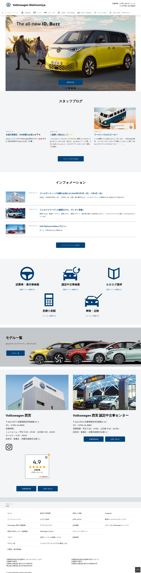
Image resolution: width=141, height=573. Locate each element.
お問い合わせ (47, 489)
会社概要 (76, 525)
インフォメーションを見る (70, 245)
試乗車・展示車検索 (14, 549)
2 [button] (69, 88)
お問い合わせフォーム (127, 3)
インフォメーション (14, 519)
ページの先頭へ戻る (137, 569)
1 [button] (66, 88)
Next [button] (135, 53)
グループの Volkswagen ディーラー (117, 525)
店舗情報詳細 (26, 489)
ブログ (9, 537)
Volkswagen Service (47, 531)
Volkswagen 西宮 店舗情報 (16, 525)
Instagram (108, 513)
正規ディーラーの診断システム (50, 537)
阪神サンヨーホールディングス (115, 519)
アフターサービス (46, 525)
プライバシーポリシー (80, 531)
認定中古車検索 (45, 513)
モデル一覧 (15, 353)
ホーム (9, 513)
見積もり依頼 (77, 513)
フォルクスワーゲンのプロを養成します (53, 543)
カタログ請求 (44, 519)
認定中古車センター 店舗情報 (17, 531)
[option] (71, 53)
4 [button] (74, 88)
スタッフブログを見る (70, 159)
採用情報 (76, 537)
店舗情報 (115, 3)
